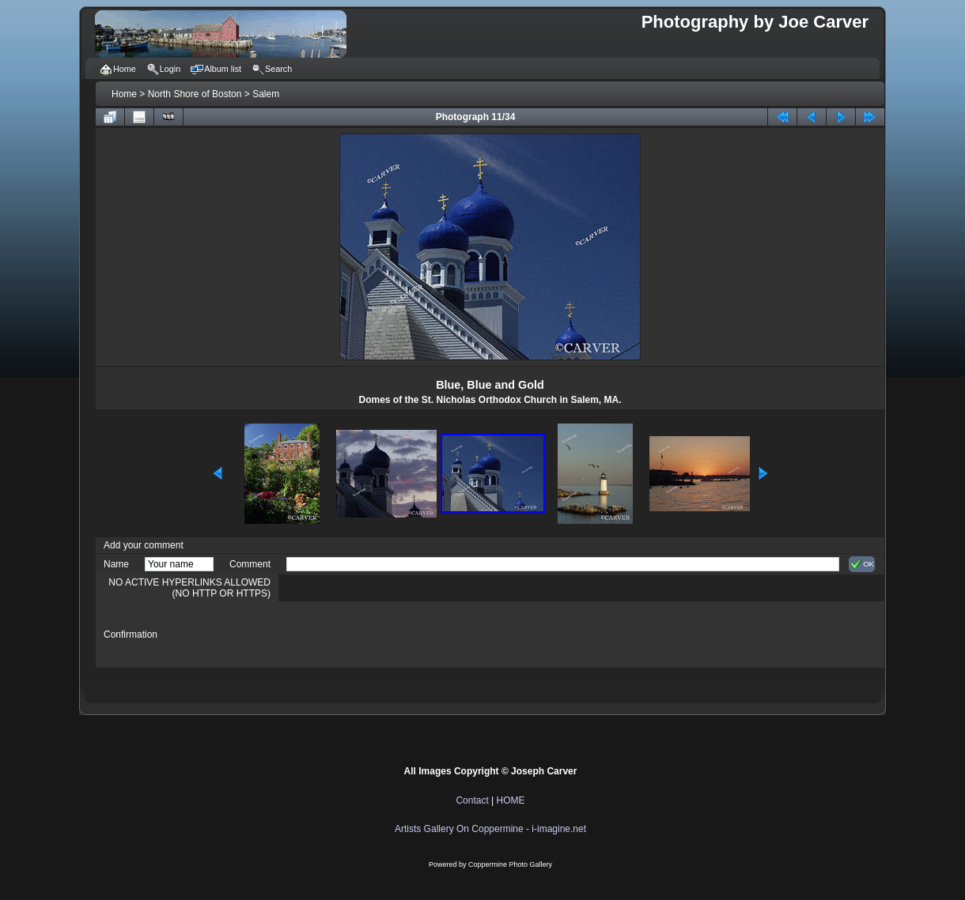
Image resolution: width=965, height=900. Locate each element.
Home (124, 94)
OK (862, 564)
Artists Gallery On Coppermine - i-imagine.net (490, 828)
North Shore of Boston (195, 94)
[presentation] (406, 634)
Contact (472, 800)
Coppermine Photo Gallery (510, 864)
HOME (511, 800)
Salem (265, 94)
